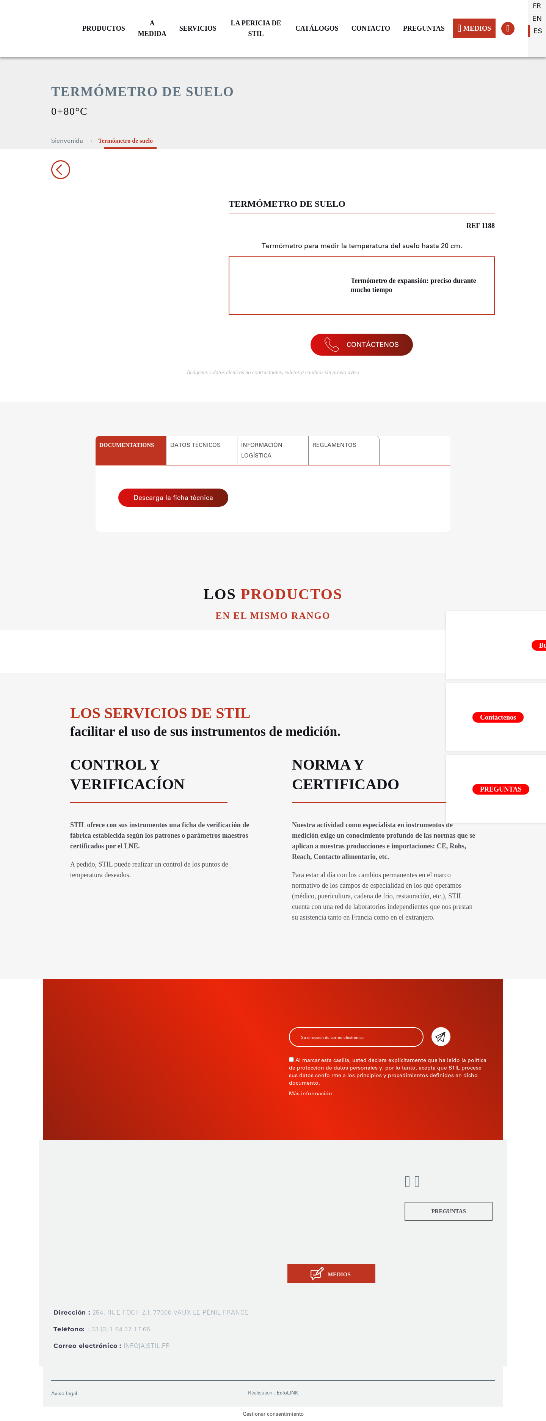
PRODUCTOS (103, 28)
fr (537, 6)
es (537, 31)
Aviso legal (64, 1393)
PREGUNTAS (424, 28)
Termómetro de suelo (125, 140)
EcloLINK (287, 1393)
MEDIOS (474, 28)
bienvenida (67, 140)
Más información (310, 1093)
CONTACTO (370, 28)
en (537, 18)
